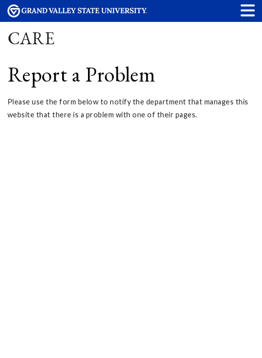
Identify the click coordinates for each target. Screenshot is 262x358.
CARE (31, 38)
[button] (248, 10)
